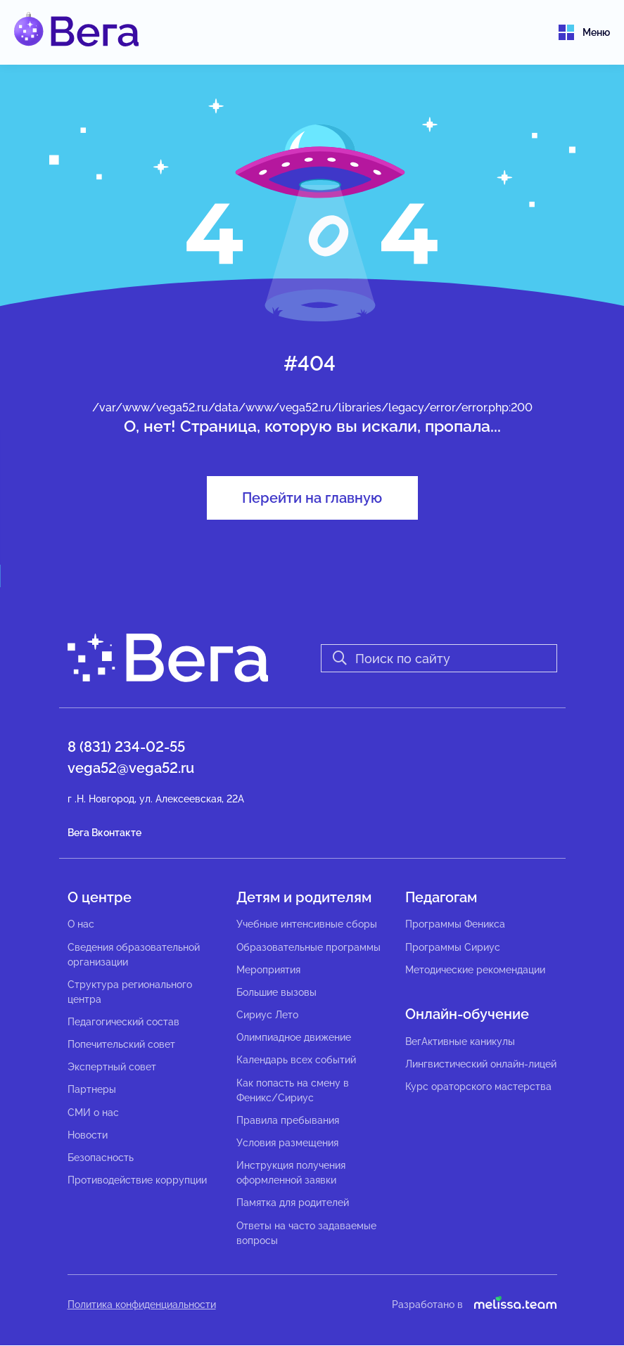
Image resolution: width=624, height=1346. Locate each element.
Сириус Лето (267, 1014)
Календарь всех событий (296, 1060)
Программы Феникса (455, 924)
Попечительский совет (121, 1044)
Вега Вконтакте (104, 832)
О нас (81, 924)
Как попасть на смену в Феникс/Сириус (292, 1090)
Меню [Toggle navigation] (584, 32)
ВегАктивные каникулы (460, 1041)
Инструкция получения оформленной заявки (290, 1173)
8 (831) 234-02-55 (126, 746)
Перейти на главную (312, 497)
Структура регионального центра (130, 992)
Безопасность (101, 1157)
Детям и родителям (303, 897)
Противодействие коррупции (137, 1180)
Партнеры (92, 1090)
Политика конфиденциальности (142, 1304)
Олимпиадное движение (293, 1037)
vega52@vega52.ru (131, 767)
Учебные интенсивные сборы (306, 924)
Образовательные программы (308, 947)
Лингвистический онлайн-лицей (480, 1064)
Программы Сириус (452, 947)
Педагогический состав (123, 1021)
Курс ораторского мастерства (478, 1086)
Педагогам (441, 897)
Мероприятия (268, 969)
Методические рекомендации (475, 969)
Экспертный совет (112, 1066)
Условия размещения (287, 1142)
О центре (100, 897)
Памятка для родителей (292, 1203)
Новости (88, 1135)
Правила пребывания (287, 1120)
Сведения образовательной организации (134, 955)
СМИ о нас (93, 1112)
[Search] (439, 658)
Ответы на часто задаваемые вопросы (306, 1233)
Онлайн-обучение (467, 1014)
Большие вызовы (276, 992)
